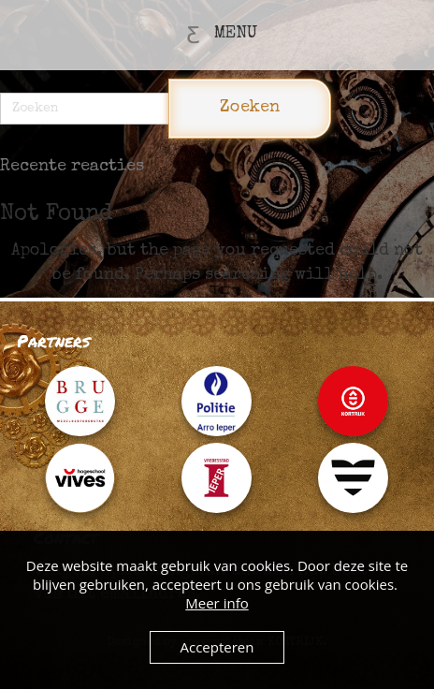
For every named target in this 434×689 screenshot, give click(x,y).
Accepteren (217, 647)
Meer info (216, 603)
